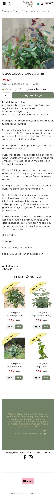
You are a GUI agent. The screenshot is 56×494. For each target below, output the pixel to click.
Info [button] (10, 326)
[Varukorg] (52, 3)
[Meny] (4, 3)
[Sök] (9, 3)
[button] (19, 326)
